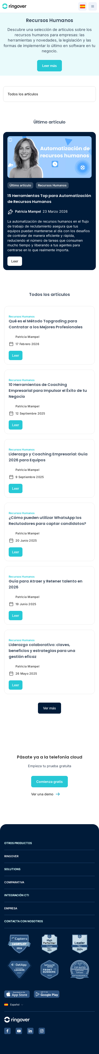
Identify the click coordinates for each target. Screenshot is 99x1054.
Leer (14, 261)
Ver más (49, 708)
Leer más (49, 66)
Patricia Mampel (28, 211)
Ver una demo (42, 794)
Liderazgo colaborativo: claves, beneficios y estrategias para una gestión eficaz (42, 650)
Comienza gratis (49, 781)
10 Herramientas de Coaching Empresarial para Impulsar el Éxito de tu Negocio (48, 390)
